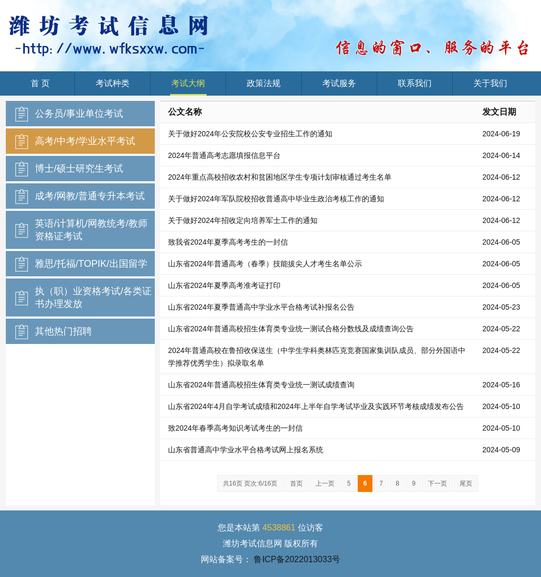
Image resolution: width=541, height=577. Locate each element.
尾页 (466, 483)
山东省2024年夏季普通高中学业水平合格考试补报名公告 (261, 307)
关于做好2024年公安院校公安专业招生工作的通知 (250, 133)
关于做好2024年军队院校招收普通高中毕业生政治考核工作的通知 (276, 198)
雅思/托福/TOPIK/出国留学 (91, 263)
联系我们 (415, 87)
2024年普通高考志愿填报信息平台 (224, 155)
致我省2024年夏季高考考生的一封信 (228, 242)
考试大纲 (188, 87)
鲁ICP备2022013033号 (297, 559)
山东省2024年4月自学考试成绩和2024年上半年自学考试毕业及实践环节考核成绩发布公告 (316, 406)
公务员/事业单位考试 (79, 113)
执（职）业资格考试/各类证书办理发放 (93, 297)
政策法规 (264, 87)
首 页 (40, 87)
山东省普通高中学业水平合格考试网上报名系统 (245, 449)
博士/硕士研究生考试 (79, 168)
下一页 (437, 483)
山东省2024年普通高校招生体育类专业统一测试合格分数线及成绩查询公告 (291, 328)
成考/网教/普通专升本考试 (90, 196)
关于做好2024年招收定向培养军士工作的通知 (243, 220)
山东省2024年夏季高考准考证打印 (224, 285)
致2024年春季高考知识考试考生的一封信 (235, 428)
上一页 (324, 483)
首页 (296, 483)
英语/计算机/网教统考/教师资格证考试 (91, 229)
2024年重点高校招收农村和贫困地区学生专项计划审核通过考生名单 (279, 177)
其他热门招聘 (63, 331)
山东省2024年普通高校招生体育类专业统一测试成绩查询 (261, 384)
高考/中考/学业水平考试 (85, 141)
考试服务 (339, 87)
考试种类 (113, 87)
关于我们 (490, 87)
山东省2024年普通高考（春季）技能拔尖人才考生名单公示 (265, 263)
